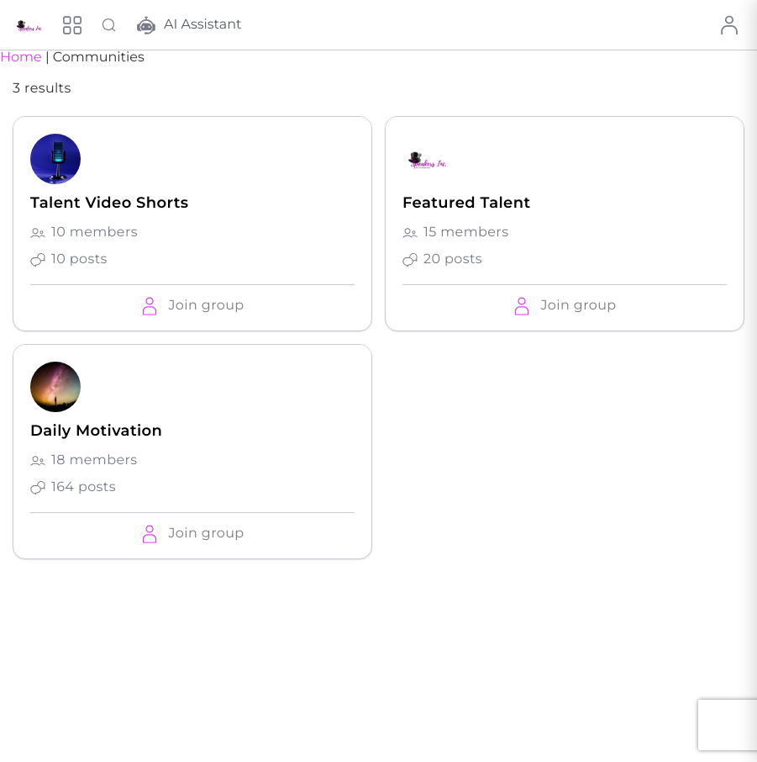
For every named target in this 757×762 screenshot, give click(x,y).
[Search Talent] (109, 25)
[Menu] (72, 25)
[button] (192, 305)
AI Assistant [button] (189, 25)
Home (21, 58)
